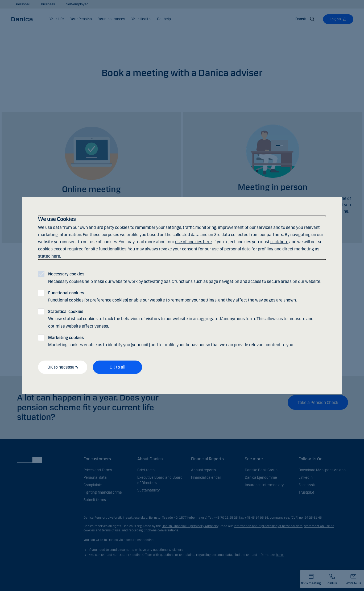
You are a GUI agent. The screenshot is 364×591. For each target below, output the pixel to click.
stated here (49, 256)
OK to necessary (62, 367)
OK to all (117, 367)
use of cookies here (193, 241)
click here (279, 241)
